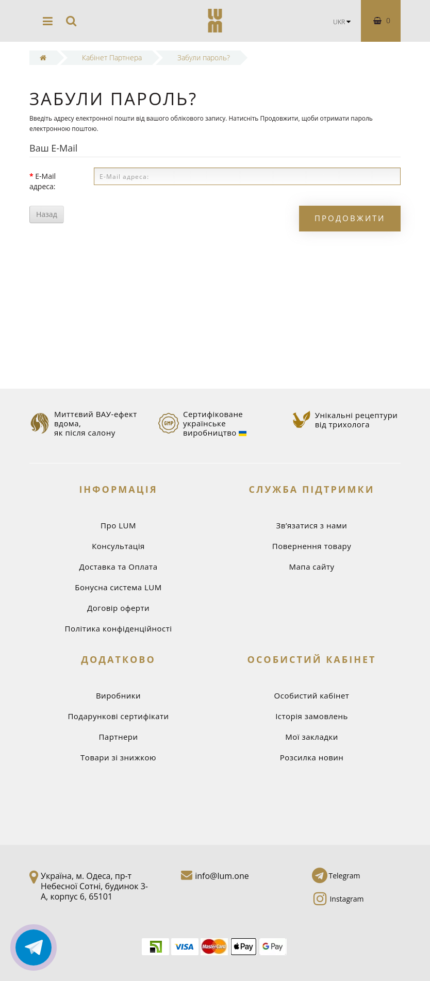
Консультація (118, 546)
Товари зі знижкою (118, 757)
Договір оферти (118, 608)
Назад (46, 214)
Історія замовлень (311, 716)
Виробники (118, 695)
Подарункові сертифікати (118, 716)
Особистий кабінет (312, 695)
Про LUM (118, 525)
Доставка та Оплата (118, 566)
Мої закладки (311, 736)
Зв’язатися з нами (312, 525)
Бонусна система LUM (118, 587)
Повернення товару (311, 546)
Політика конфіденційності (118, 628)
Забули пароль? (203, 57)
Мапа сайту (312, 566)
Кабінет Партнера (112, 57)
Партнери (118, 736)
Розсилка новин (312, 757)
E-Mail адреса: (42, 181)
